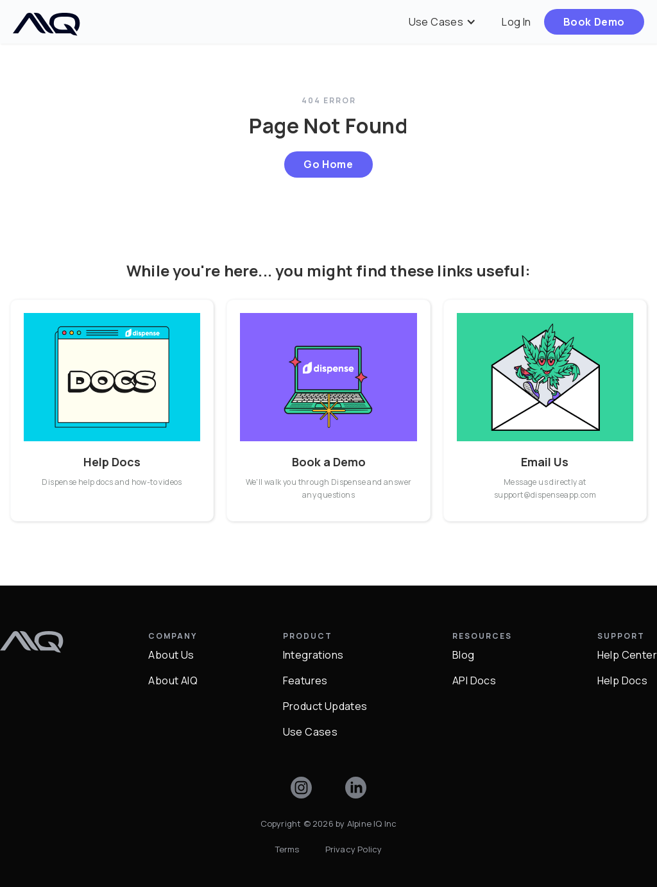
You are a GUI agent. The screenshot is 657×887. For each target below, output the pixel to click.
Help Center (627, 654)
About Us (171, 654)
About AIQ (173, 680)
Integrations (313, 654)
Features (305, 680)
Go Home (328, 164)
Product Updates (325, 706)
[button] (443, 22)
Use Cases (310, 731)
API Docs (474, 680)
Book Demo (594, 22)
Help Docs (622, 680)
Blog (463, 654)
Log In (516, 22)
